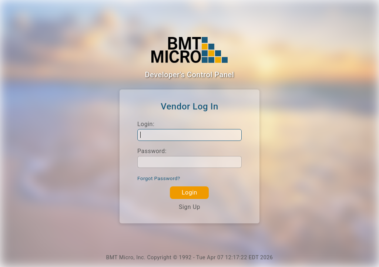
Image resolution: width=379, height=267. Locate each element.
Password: (152, 151)
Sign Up (189, 206)
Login (189, 192)
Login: (145, 124)
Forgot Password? (158, 178)
